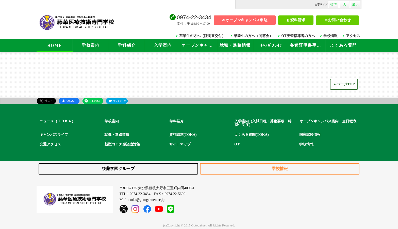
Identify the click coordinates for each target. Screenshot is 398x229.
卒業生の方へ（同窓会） (253, 36)
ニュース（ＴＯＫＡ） (57, 121)
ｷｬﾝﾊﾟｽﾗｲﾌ (271, 45)
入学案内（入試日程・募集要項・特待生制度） (263, 123)
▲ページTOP (344, 84)
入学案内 (163, 45)
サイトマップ (180, 144)
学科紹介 (127, 45)
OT (237, 144)
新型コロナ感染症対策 (122, 144)
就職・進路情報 (235, 45)
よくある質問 (343, 45)
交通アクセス (50, 144)
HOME (54, 45)
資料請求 (297, 20)
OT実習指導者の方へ (298, 36)
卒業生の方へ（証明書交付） (202, 36)
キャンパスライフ (54, 134)
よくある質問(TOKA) (251, 134)
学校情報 (330, 36)
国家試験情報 (310, 134)
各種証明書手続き (307, 45)
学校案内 (91, 45)
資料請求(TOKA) (183, 134)
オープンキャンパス (199, 45)
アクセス (353, 36)
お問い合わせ (339, 20)
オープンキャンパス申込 (247, 20)
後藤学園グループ (118, 168)
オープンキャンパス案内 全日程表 (328, 121)
